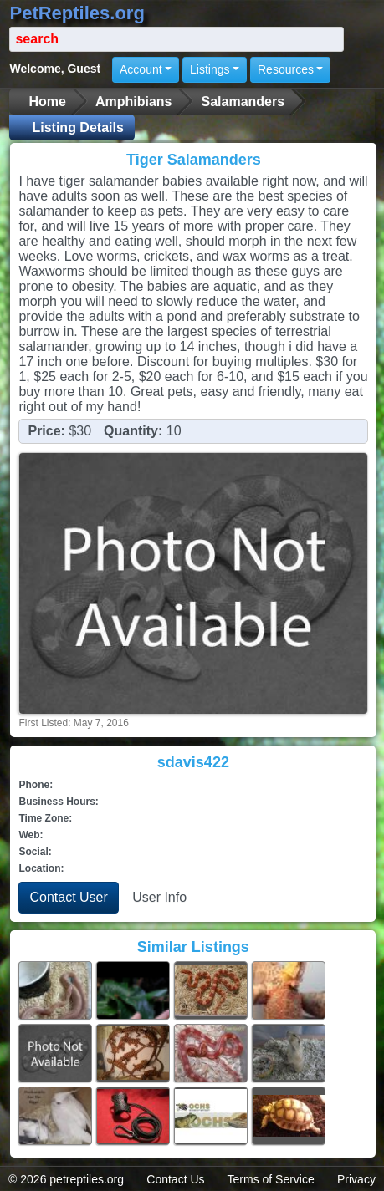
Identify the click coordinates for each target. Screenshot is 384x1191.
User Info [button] (159, 897)
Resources (286, 69)
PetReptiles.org (76, 13)
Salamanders (242, 101)
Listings (209, 69)
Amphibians (133, 101)
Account (141, 69)
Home (46, 101)
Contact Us (175, 1179)
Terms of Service (271, 1179)
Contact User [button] (68, 897)
